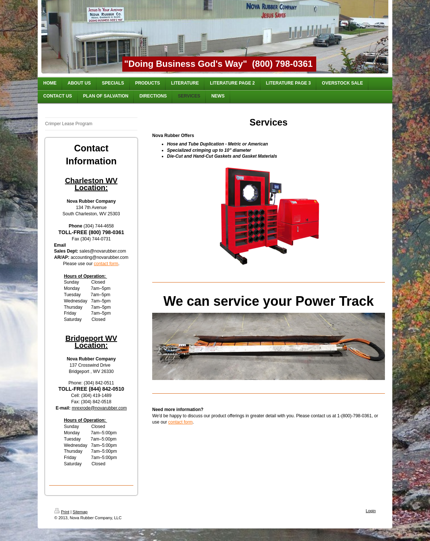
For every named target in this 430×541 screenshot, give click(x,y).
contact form (106, 263)
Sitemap (80, 512)
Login (371, 511)
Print (61, 512)
